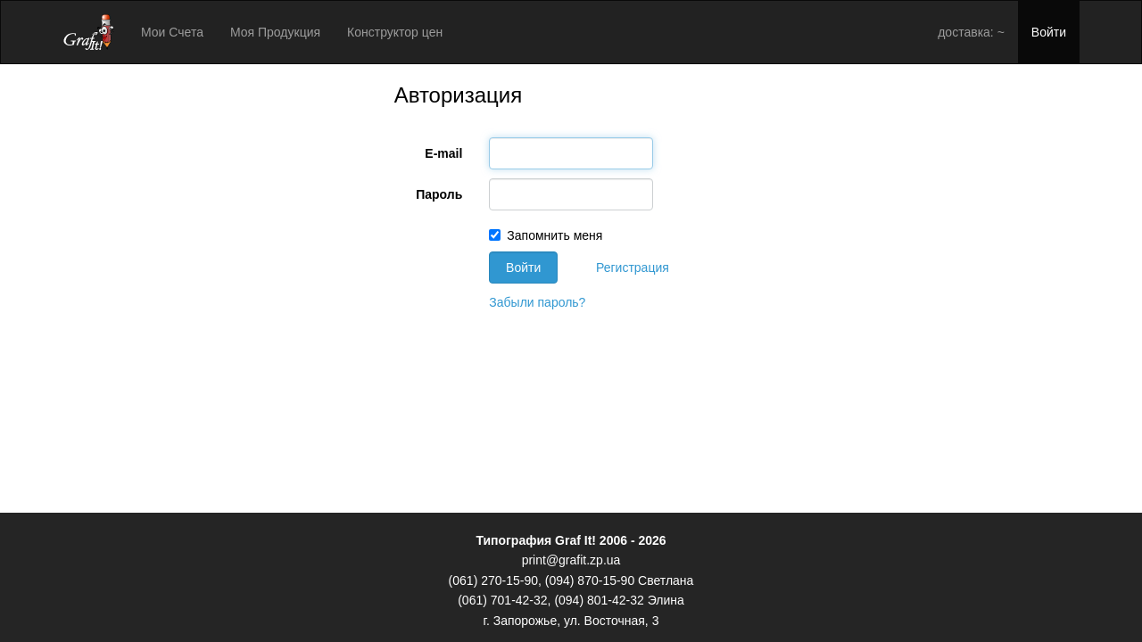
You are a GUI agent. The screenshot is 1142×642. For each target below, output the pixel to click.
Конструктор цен (395, 32)
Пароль (439, 194)
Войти (1048, 32)
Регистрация (632, 267)
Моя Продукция (275, 32)
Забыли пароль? (537, 302)
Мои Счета (172, 32)
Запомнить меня (545, 235)
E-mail (443, 153)
